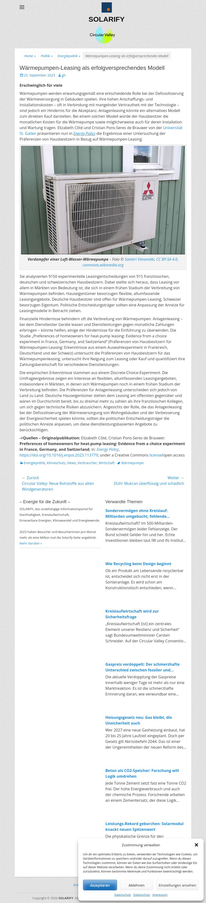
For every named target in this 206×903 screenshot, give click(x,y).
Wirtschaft (107, 463)
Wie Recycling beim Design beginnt (138, 563)
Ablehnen (136, 885)
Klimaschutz (56, 463)
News (71, 463)
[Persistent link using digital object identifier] (59, 455)
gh (64, 75)
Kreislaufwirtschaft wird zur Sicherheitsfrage (132, 614)
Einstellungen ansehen (177, 885)
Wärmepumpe (132, 463)
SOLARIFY (106, 19)
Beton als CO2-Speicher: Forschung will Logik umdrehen (142, 773)
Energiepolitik (69, 55)
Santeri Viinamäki (139, 259)
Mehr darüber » (31, 543)
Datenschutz (122, 895)
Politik (46, 55)
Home (30, 55)
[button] (196, 844)
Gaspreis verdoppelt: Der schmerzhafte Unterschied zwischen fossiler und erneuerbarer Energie (142, 667)
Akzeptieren (100, 885)
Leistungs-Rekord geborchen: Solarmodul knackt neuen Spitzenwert (144, 826)
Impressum (159, 895)
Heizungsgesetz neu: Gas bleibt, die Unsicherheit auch (138, 720)
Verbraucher (87, 463)
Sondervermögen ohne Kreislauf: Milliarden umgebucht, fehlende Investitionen (136, 513)
